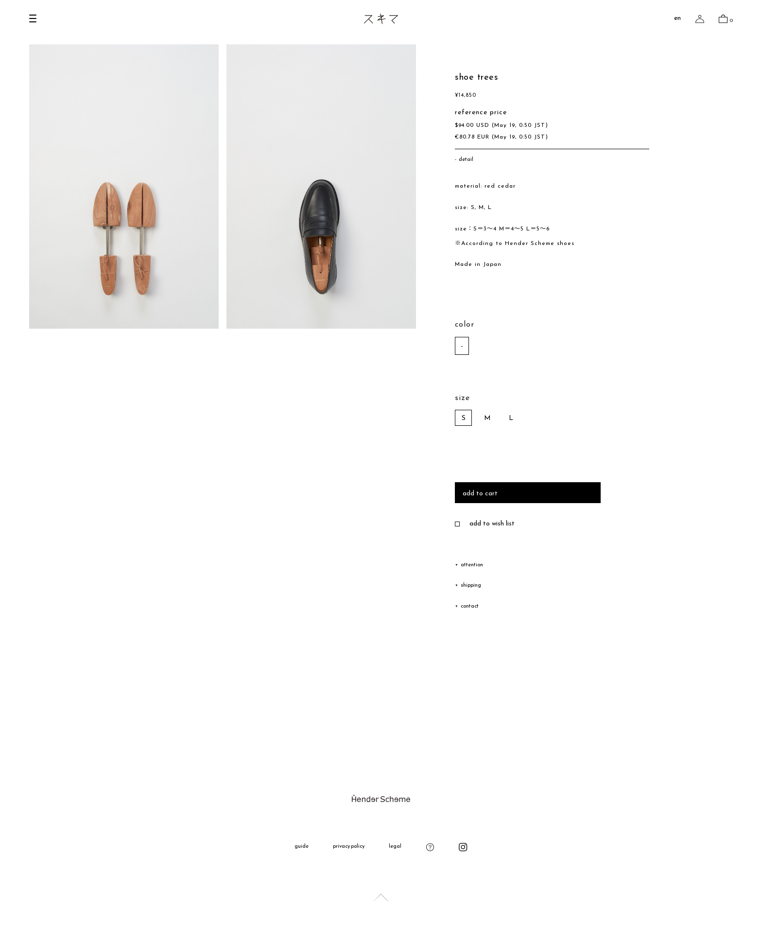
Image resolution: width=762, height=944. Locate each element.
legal (395, 846)
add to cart (480, 493)
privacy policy (349, 846)
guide (301, 846)
